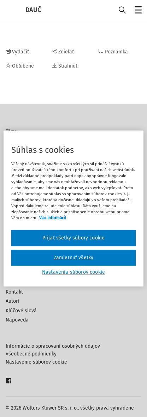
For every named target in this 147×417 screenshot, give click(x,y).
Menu (137, 10)
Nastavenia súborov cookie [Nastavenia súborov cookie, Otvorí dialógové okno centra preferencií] (73, 272)
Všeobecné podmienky (31, 354)
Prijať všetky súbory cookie (73, 238)
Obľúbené (20, 66)
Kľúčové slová (21, 311)
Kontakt (14, 292)
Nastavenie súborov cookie (36, 362)
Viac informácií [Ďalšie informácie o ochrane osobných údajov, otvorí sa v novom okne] (52, 217)
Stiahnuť (64, 66)
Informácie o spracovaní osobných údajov (53, 346)
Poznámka (113, 52)
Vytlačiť (17, 52)
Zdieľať (63, 52)
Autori (12, 301)
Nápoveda (17, 320)
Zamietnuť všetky (74, 258)
